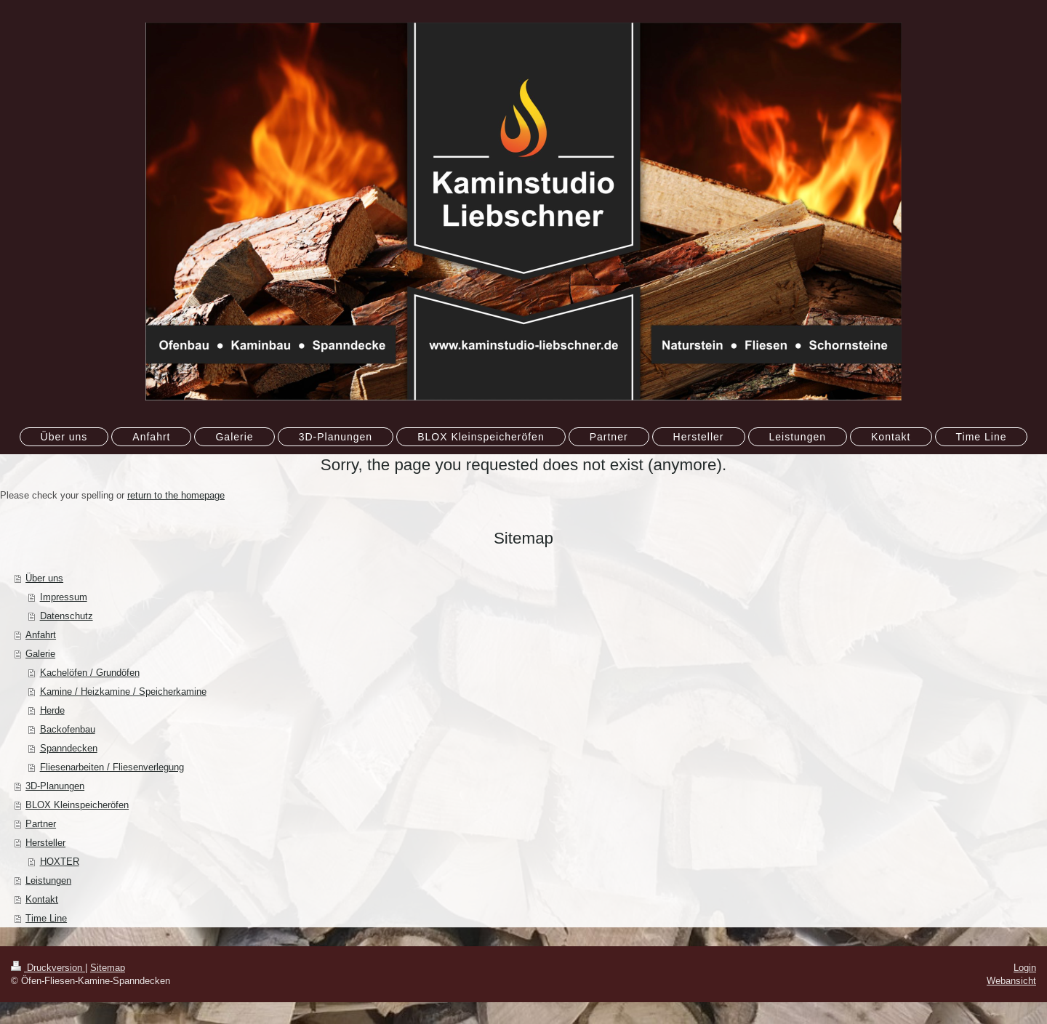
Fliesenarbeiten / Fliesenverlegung (112, 767)
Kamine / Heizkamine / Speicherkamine (123, 691)
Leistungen (48, 880)
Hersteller (45, 842)
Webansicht (1011, 980)
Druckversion (48, 967)
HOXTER (59, 861)
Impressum (63, 596)
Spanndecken (68, 748)
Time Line (46, 918)
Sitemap (107, 967)
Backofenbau (67, 729)
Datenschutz (66, 615)
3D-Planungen (54, 785)
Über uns (44, 578)
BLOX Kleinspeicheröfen (77, 804)
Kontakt (41, 899)
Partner (40, 823)
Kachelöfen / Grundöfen (90, 672)
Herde (52, 710)
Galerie (40, 653)
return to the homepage (176, 495)
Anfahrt (40, 634)
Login (1025, 967)
